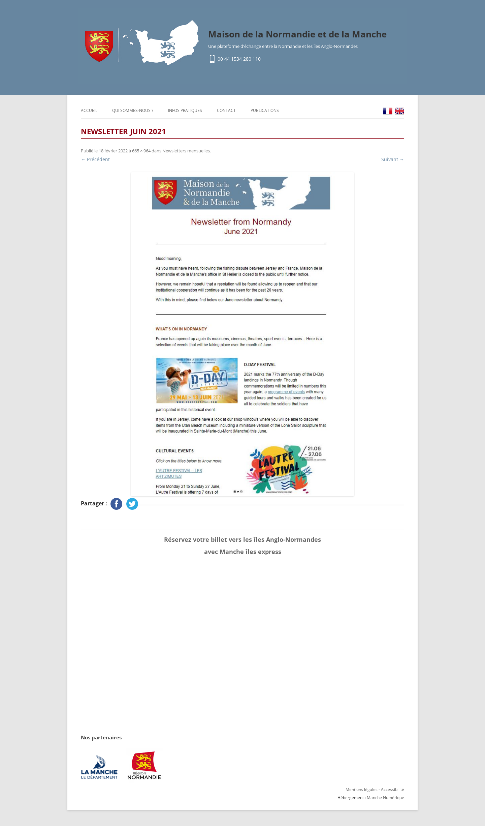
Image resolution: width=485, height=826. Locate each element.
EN (399, 111)
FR (387, 111)
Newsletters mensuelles (186, 151)
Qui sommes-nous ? (132, 110)
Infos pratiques (185, 110)
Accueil (89, 110)
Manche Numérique (385, 797)
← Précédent (95, 159)
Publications (265, 110)
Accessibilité (392, 789)
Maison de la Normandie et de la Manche (297, 34)
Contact (226, 110)
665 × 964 (141, 151)
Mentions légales (362, 789)
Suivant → (392, 159)
